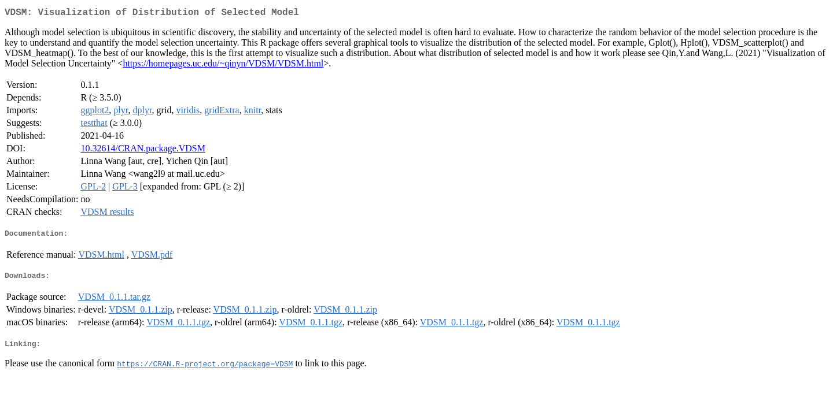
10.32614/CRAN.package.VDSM (142, 150)
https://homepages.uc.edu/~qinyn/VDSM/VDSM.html (223, 65)
